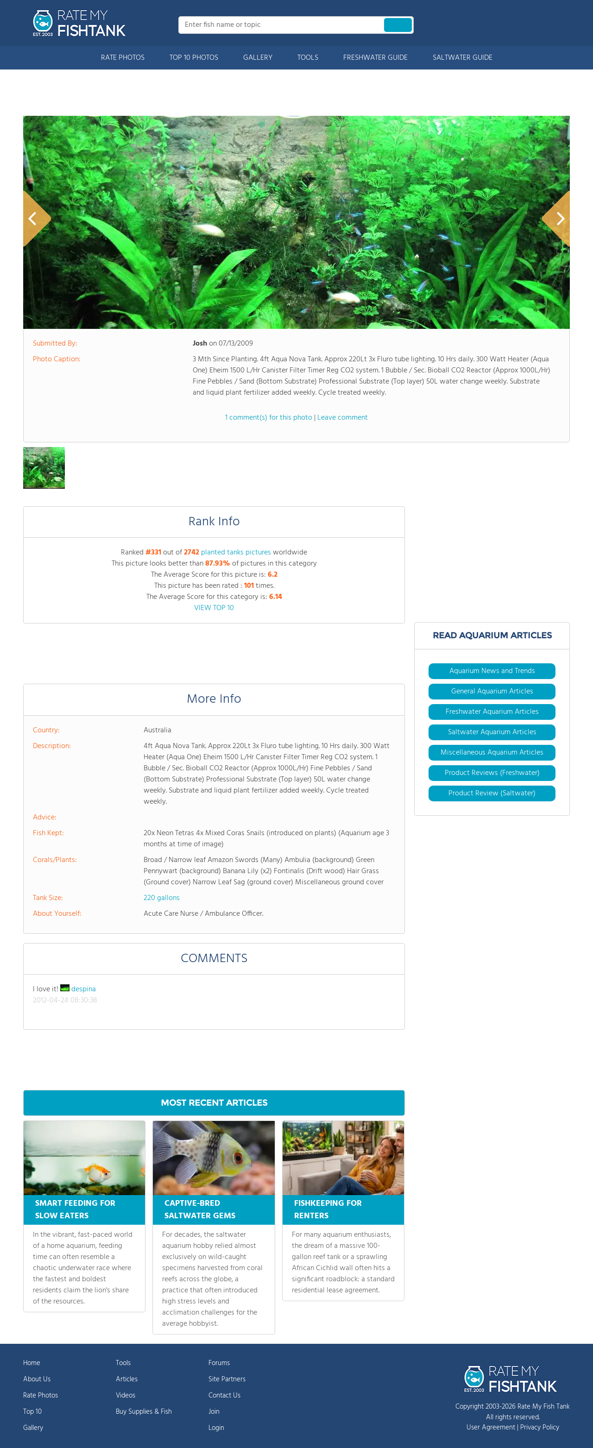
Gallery (33, 1428)
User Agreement (491, 1427)
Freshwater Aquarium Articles (492, 712)
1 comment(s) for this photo (268, 418)
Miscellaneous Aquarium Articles (492, 753)
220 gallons (162, 898)
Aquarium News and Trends (492, 671)
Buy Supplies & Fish (144, 1411)
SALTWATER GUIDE (462, 58)
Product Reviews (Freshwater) (492, 773)
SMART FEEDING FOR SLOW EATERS (75, 1209)
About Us (36, 1379)
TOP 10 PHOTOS (194, 58)
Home (31, 1363)
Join (214, 1411)
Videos (125, 1395)
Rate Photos (40, 1395)
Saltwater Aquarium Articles (492, 732)
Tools (123, 1363)
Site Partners (227, 1379)
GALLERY (257, 58)
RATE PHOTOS (123, 58)
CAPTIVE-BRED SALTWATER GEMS (199, 1209)
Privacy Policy (539, 1427)
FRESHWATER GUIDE (375, 58)
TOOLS (307, 58)
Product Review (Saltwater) (492, 793)
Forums (219, 1363)
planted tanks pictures (236, 553)
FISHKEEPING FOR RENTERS (328, 1209)
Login (216, 1428)
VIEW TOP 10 (214, 608)
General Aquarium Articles (492, 692)
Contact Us (224, 1395)
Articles (127, 1379)
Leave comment (342, 418)
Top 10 (32, 1411)
